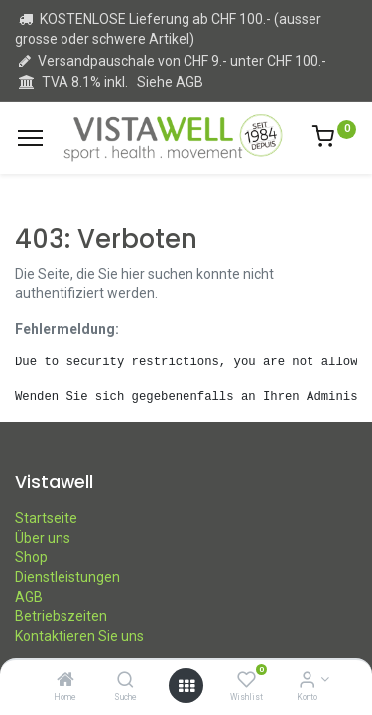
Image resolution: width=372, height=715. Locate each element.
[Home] (65, 681)
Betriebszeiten (61, 616)
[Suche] (125, 681)
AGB (29, 597)
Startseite (46, 518)
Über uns (42, 538)
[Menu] (30, 138)
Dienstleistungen (67, 577)
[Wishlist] (246, 681)
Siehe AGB (170, 82)
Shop (31, 557)
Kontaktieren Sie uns (79, 636)
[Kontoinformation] (307, 681)
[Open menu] (186, 686)
